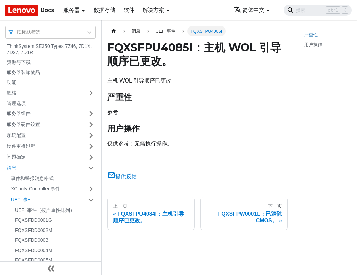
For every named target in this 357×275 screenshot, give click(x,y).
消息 (11, 167)
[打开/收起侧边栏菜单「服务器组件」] (90, 113)
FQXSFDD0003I (32, 240)
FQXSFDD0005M (33, 260)
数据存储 (104, 10)
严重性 (311, 34)
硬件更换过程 (21, 146)
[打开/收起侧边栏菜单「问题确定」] (90, 157)
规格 (11, 92)
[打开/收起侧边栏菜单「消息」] (90, 168)
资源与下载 (19, 62)
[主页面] (113, 31)
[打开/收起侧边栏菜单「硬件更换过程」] (90, 146)
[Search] (318, 10)
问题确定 (16, 157)
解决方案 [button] (153, 10)
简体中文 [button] (249, 10)
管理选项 (16, 103)
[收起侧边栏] (51, 268)
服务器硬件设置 (23, 124)
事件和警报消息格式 (32, 178)
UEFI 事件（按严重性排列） (45, 210)
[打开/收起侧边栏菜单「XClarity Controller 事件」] (90, 189)
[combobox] (17, 32)
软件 (129, 10)
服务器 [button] (71, 10)
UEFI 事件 (22, 199)
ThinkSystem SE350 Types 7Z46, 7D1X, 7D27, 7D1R (49, 49)
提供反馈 (122, 176)
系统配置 (16, 135)
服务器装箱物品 (23, 72)
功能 (11, 82)
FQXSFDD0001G (33, 220)
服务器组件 (19, 113)
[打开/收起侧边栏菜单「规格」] (90, 93)
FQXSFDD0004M (33, 250)
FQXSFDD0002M (33, 230)
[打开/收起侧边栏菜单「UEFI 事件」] (90, 200)
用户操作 (313, 44)
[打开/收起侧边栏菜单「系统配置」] (90, 135)
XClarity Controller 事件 (35, 188)
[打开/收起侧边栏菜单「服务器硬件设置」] (90, 124)
